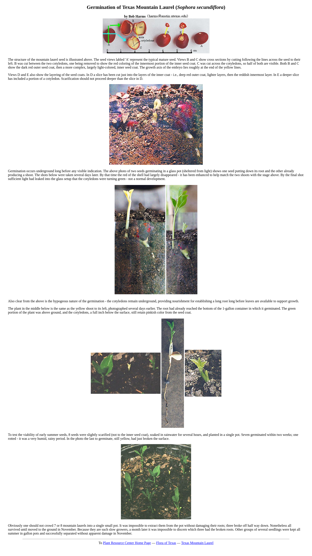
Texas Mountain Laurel (197, 543)
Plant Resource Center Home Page (127, 543)
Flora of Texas (166, 543)
